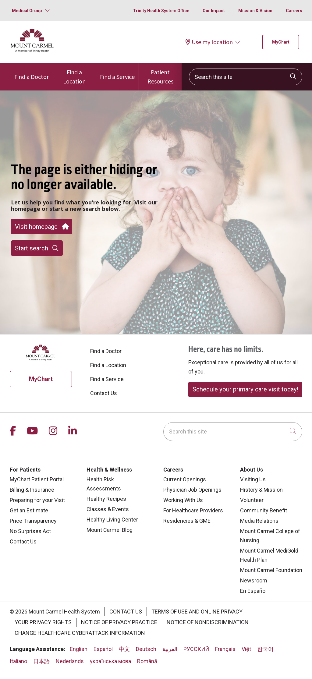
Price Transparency (33, 521)
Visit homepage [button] (41, 226)
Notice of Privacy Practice (119, 622)
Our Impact (214, 10)
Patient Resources (160, 74)
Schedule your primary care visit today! (245, 389)
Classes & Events (108, 509)
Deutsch (146, 649)
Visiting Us (253, 479)
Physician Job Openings (192, 489)
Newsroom (253, 580)
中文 (124, 649)
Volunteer (252, 500)
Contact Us (103, 393)
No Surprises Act (30, 531)
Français (225, 649)
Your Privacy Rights (43, 622)
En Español (253, 591)
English (78, 649)
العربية (169, 649)
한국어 (265, 649)
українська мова (110, 661)
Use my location (209, 42)
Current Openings (184, 479)
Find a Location (74, 74)
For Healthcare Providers (193, 510)
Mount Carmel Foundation (271, 570)
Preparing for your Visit (37, 500)
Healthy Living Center (112, 519)
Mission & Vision (255, 10)
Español (103, 649)
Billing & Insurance (32, 489)
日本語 (41, 661)
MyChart (280, 42)
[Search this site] (245, 77)
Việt (246, 649)
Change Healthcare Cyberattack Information (80, 633)
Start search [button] (36, 248)
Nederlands (70, 661)
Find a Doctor (31, 71)
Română (147, 661)
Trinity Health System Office (161, 10)
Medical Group (27, 10)
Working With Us (183, 500)
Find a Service (117, 71)
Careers (294, 10)
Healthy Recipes (106, 499)
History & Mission (261, 489)
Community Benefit (263, 510)
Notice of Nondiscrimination (208, 622)
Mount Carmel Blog (110, 530)
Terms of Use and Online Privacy (197, 611)
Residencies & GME (187, 521)
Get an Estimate (29, 510)
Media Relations (259, 521)
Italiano (18, 661)
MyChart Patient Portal (37, 479)
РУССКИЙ (196, 649)
